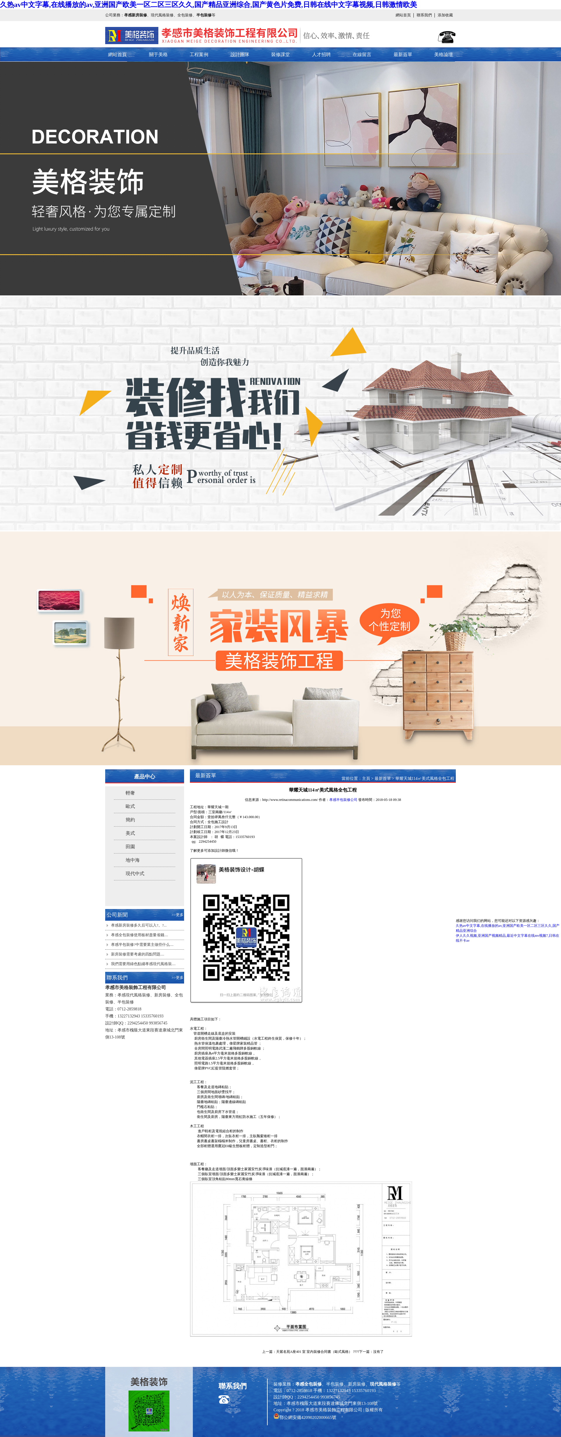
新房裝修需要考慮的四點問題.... (137, 954)
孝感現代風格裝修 (133, 995)
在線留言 (362, 54)
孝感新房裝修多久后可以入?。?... (139, 925)
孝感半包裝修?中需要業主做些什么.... (142, 944)
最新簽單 (403, 54)
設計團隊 (240, 54)
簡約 (130, 819)
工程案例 (199, 54)
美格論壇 (443, 54)
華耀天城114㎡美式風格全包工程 (424, 778)
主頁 (366, 778)
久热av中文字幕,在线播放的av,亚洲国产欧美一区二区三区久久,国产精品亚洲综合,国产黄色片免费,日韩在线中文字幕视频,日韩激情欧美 (208, 4)
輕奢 (130, 792)
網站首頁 (403, 15)
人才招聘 (321, 54)
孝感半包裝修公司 (343, 800)
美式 (130, 833)
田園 (130, 846)
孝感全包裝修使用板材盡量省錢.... (139, 935)
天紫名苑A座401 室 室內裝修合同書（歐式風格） (314, 1352)
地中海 (133, 860)
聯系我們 (424, 15)
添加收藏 (445, 15)
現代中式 (135, 873)
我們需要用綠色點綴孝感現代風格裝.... (143, 964)
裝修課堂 (280, 54)
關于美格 (158, 54)
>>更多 (177, 915)
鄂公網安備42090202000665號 (307, 1417)
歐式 (130, 806)
